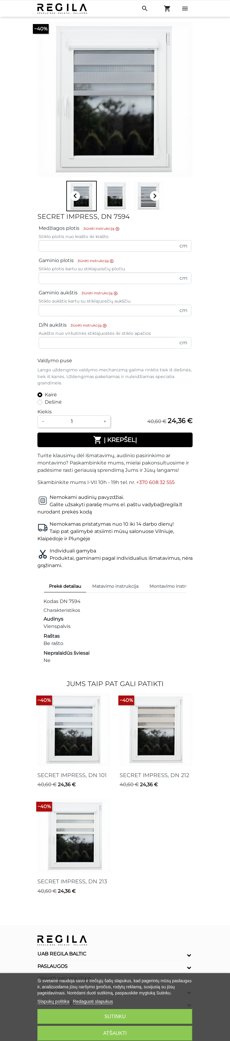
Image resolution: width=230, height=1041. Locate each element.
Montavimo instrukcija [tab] (174, 586)
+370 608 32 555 (155, 482)
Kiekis (44, 412)
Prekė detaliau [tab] (65, 586)
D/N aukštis (74, 325)
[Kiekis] (74, 421)
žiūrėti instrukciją (101, 228)
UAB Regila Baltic (61, 954)
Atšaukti (115, 1033)
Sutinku (115, 1016)
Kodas (51, 601)
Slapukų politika (53, 1001)
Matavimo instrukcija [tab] (115, 586)
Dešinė (53, 402)
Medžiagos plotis (80, 228)
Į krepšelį (115, 439)
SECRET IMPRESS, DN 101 (72, 775)
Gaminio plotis (78, 261)
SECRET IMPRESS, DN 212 (154, 775)
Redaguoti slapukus (93, 1001)
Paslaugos (52, 966)
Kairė (51, 395)
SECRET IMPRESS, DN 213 (72, 881)
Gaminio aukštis (79, 293)
